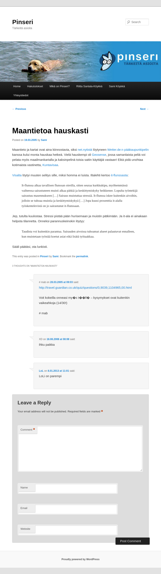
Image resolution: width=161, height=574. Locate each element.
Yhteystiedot (21, 95)
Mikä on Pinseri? (59, 86)
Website (25, 528)
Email (24, 508)
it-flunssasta (119, 175)
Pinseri (22, 21)
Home (17, 86)
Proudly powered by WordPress (80, 559)
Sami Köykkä (117, 86)
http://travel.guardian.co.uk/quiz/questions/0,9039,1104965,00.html (85, 287)
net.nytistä (85, 149)
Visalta (17, 175)
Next (144, 109)
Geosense (99, 154)
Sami (44, 140)
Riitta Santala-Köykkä (89, 86)
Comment (28, 430)
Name (24, 487)
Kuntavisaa (50, 165)
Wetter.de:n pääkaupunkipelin (128, 149)
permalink (82, 256)
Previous (19, 109)
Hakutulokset (35, 86)
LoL (41, 370)
